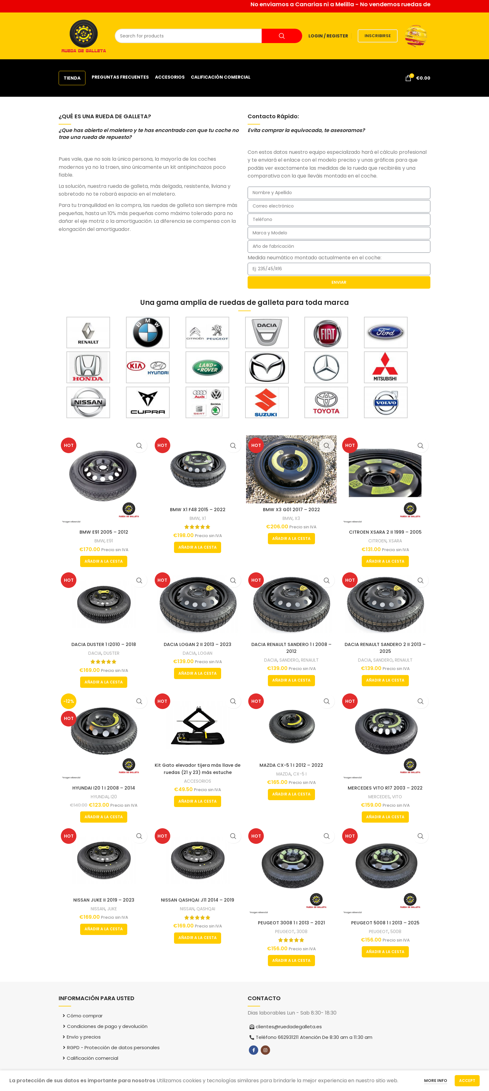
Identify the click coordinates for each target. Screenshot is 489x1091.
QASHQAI (206, 910)
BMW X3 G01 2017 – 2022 (291, 507)
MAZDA (283, 774)
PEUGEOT (285, 931)
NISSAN (96, 910)
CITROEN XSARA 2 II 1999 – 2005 (386, 529)
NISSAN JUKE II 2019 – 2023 (103, 901)
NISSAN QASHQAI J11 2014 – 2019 (197, 901)
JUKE (112, 910)
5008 (398, 931)
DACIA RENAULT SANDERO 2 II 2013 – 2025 (386, 647)
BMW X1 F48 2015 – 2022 (197, 507)
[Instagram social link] (265, 1050)
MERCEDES (379, 796)
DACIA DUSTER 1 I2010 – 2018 (103, 643)
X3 (298, 516)
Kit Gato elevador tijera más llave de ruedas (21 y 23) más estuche (197, 769)
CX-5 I (301, 774)
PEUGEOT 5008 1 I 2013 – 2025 (386, 923)
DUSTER (111, 652)
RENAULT (311, 659)
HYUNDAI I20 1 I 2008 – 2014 (103, 787)
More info (435, 1081)
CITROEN (378, 538)
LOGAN (205, 652)
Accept (467, 1080)
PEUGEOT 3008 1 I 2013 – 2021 (292, 923)
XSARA (397, 538)
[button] (102, 559)
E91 (109, 538)
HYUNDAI (98, 796)
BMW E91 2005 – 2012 (102, 529)
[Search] (208, 36)
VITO (399, 796)
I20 (113, 796)
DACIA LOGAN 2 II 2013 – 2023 (197, 643)
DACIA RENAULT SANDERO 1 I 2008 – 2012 (292, 647)
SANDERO (289, 659)
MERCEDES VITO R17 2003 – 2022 (386, 787)
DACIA (93, 652)
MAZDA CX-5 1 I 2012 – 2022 (292, 765)
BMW (98, 538)
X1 (204, 516)
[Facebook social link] (253, 1050)
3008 (303, 931)
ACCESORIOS (197, 781)
